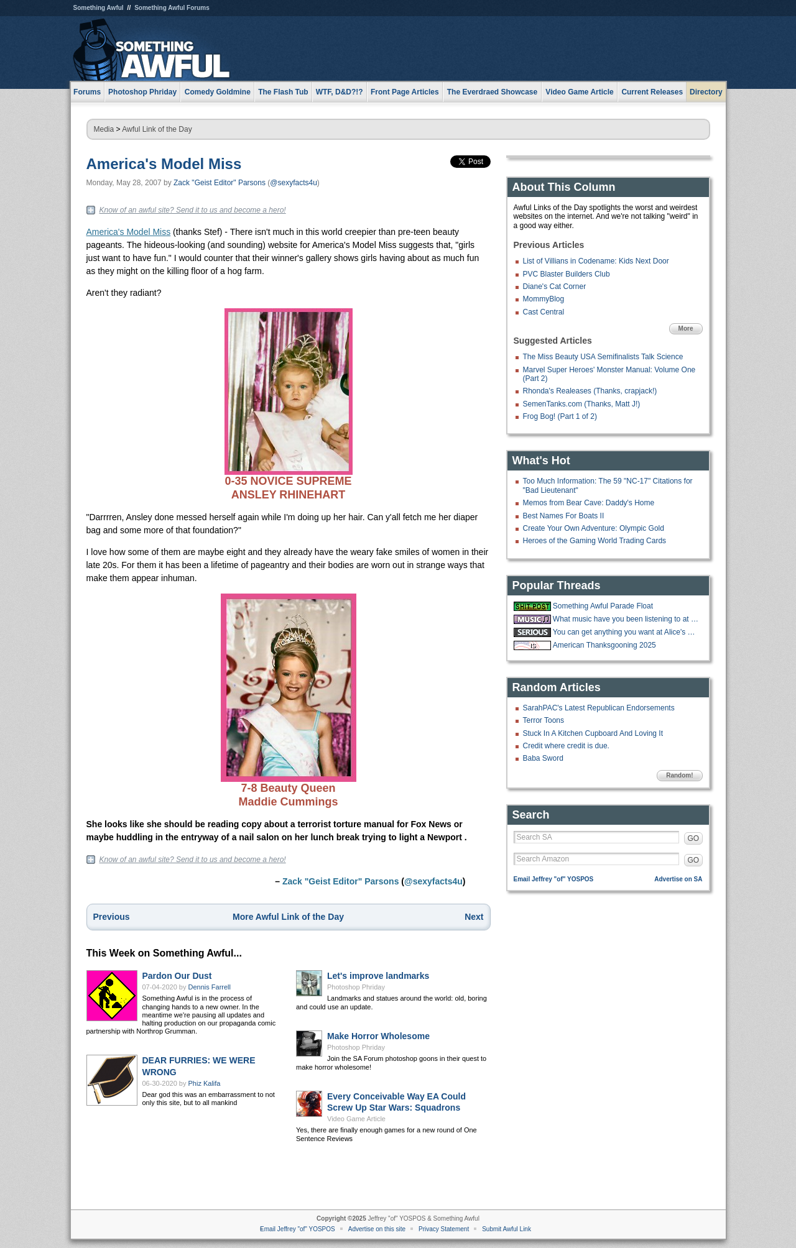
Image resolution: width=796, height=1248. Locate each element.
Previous (111, 917)
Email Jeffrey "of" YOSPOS (554, 879)
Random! (679, 775)
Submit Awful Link (506, 1229)
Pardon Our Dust (177, 976)
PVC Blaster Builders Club (566, 274)
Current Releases (652, 92)
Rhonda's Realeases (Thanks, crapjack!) (590, 391)
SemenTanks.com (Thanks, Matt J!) (582, 404)
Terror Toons (543, 720)
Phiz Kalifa (204, 1083)
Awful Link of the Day (157, 129)
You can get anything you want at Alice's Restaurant (626, 632)
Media (104, 129)
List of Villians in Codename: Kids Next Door (596, 261)
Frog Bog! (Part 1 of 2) (560, 416)
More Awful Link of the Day (288, 917)
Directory (706, 92)
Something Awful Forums (172, 7)
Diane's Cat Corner (554, 286)
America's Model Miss (164, 163)
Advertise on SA (678, 879)
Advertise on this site (376, 1229)
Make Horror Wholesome (378, 1036)
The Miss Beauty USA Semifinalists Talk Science (603, 356)
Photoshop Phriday (356, 987)
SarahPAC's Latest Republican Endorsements (599, 708)
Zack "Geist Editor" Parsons (220, 182)
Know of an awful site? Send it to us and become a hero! (193, 210)
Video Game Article (356, 1118)
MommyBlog (544, 299)
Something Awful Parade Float (603, 606)
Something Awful (98, 7)
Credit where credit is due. (566, 745)
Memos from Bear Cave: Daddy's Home (589, 502)
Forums (87, 92)
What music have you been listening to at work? (626, 619)
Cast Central (544, 312)
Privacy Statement (444, 1229)
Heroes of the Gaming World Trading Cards (595, 540)
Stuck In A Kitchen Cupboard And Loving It (593, 733)
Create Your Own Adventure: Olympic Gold (593, 528)
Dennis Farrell (209, 987)
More (685, 328)
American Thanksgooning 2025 (604, 645)
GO (694, 838)
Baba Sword (543, 758)
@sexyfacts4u (293, 182)
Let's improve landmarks (378, 976)
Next (474, 917)
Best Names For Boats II (563, 516)
